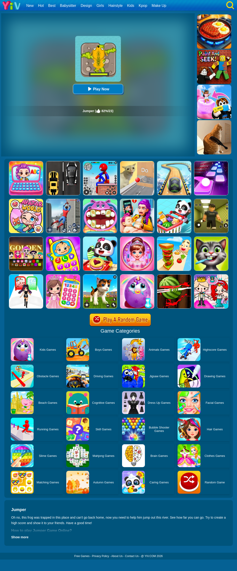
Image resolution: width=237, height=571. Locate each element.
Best (52, 6)
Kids (130, 6)
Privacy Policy (100, 556)
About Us (116, 556)
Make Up (159, 6)
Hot (41, 6)
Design (86, 6)
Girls (100, 6)
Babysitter (68, 6)
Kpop (143, 6)
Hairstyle (116, 6)
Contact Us (131, 556)
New (30, 6)
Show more (19, 537)
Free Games (82, 556)
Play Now (98, 89)
